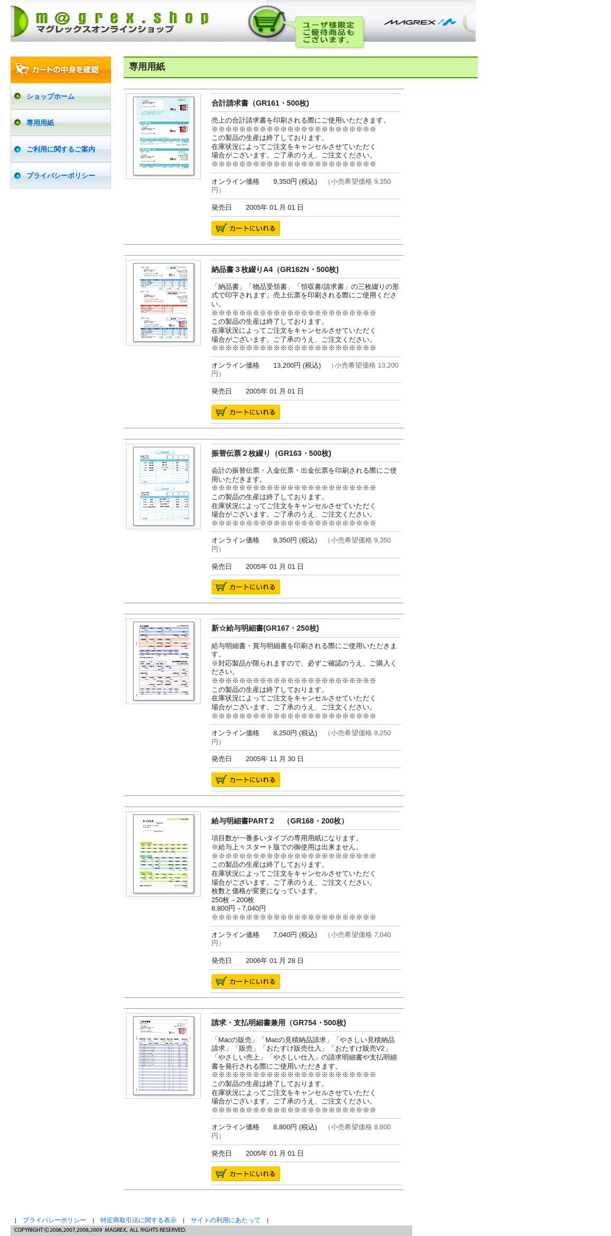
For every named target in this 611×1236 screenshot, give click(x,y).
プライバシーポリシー (54, 1220)
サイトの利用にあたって (226, 1220)
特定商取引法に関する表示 (138, 1220)
